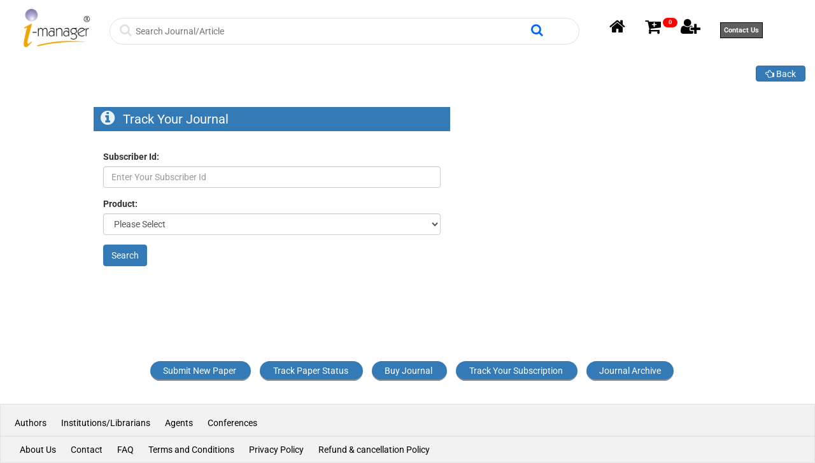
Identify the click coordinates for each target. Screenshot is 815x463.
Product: (120, 204)
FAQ (125, 450)
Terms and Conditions (191, 450)
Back (780, 74)
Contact (87, 450)
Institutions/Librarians (105, 423)
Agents (179, 423)
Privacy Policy (276, 450)
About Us (38, 450)
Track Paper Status (310, 371)
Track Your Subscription (516, 371)
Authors (31, 423)
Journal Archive (630, 371)
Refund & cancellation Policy (374, 450)
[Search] (332, 31)
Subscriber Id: (131, 157)
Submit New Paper (199, 371)
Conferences (232, 423)
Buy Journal (408, 371)
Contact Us (741, 30)
